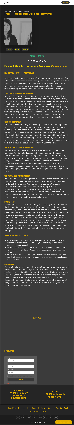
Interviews (31, 408)
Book (66, 408)
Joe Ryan (7, 2)
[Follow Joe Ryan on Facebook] (31, 61)
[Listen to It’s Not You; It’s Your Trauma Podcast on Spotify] (40, 61)
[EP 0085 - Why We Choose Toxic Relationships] (18, 395)
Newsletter (34, 412)
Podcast (21, 408)
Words (59, 408)
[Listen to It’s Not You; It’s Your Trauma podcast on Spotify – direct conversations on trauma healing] (41, 56)
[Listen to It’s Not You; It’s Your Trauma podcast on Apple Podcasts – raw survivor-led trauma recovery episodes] (32, 56)
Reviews (41, 408)
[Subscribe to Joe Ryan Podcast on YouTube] (34, 61)
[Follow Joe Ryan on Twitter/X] (29, 61)
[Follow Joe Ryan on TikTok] (42, 61)
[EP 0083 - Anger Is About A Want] (55, 395)
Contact (50, 408)
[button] (65, 2)
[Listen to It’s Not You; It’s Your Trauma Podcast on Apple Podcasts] (45, 61)
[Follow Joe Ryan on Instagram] (37, 61)
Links (44, 412)
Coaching (12, 408)
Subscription (59, 66)
